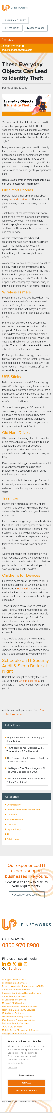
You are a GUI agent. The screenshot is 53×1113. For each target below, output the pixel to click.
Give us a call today (30, 680)
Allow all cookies (26, 1091)
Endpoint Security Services (15, 1023)
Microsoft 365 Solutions (13, 1003)
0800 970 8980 (35, 28)
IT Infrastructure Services (14, 983)
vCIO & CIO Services (12, 1026)
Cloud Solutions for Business (16, 989)
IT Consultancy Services (14, 999)
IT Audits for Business (12, 1013)
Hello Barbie (24, 588)
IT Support (11, 814)
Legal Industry (13, 829)
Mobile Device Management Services (20, 1030)
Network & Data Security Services (18, 1009)
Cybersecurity (12, 804)
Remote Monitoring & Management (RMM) (23, 986)
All (7, 834)
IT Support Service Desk (14, 979)
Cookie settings (26, 1075)
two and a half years (20, 199)
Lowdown (10, 824)
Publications (12, 839)
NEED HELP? (12, 28)
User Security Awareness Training (18, 1020)
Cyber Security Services (14, 996)
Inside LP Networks (15, 819)
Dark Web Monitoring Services (17, 1016)
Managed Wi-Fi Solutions (14, 1033)
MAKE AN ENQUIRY (15, 20)
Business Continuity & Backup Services (21, 993)
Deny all (26, 1083)
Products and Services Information (22, 809)
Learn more (12, 1067)
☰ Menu (9, 40)
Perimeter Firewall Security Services (20, 1006)
